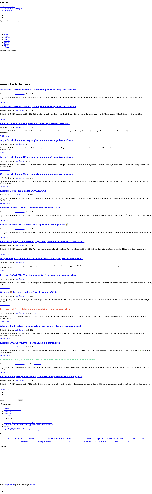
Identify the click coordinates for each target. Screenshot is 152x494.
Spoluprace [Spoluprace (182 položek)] (60, 442)
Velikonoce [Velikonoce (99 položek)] (80, 442)
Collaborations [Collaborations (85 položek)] (39, 439)
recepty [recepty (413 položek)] (41, 441)
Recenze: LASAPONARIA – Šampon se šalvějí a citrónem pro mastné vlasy (38, 275)
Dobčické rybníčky (6, 10)
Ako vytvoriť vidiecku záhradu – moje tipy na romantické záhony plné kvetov (28, 424)
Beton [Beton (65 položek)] (6, 439)
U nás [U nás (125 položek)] (67, 442)
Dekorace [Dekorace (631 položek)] (52, 438)
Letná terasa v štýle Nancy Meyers (15, 428)
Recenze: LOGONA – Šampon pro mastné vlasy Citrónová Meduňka (35, 123)
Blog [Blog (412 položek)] (17, 438)
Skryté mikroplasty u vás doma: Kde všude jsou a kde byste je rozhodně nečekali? (41, 258)
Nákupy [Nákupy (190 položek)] (145, 439)
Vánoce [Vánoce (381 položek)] (87, 441)
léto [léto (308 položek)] (135, 438)
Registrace (7, 415)
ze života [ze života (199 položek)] (109, 442)
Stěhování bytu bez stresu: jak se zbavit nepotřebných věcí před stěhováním (28, 423)
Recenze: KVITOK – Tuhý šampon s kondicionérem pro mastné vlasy (35, 309)
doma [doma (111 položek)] (64, 439)
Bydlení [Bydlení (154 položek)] (23, 439)
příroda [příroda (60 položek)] (29, 442)
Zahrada (6, 44)
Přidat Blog (7, 411)
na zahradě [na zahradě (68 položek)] (139, 439)
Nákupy (6, 47)
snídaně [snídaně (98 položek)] (53, 442)
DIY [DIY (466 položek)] (60, 438)
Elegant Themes (10, 484)
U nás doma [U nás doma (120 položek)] (73, 442)
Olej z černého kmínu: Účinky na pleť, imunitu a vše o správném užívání (36, 140)
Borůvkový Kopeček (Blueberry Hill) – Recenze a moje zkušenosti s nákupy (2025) (41, 376)
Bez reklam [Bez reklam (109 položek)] (11, 439)
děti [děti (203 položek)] (68, 439)
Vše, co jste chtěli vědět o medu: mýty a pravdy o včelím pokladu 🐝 (34, 224)
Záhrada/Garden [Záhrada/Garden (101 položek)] (123, 442)
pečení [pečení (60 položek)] (19, 442)
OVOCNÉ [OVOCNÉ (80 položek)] (14, 442)
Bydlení (6, 34)
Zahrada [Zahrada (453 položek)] (101, 441)
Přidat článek (8, 413)
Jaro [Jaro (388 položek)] (121, 438)
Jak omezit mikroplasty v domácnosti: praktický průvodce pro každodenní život (40, 326)
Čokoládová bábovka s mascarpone (11, 8)
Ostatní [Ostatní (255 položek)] (8, 442)
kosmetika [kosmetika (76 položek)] (125, 439)
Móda (6, 45)
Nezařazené (37, 364)
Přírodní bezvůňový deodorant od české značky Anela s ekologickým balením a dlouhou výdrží (47, 359)
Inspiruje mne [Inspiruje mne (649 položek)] (103, 438)
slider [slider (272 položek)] (48, 442)
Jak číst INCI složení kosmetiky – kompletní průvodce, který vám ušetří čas (38, 89)
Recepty (6, 42)
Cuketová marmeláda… (7, 7)
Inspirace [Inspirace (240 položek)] (90, 439)
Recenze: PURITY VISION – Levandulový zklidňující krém (30, 342)
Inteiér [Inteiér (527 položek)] (114, 438)
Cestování (7, 37)
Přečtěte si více (5, 102)
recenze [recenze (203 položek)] (35, 442)
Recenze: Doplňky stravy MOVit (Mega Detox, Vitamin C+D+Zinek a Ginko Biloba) (42, 241)
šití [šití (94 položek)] (132, 442)
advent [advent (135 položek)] (2, 439)
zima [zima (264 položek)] (116, 442)
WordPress (32, 484)
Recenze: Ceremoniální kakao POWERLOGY (23, 190)
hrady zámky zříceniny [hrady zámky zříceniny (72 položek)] (80, 439)
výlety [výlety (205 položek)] (94, 442)
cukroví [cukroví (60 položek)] (44, 439)
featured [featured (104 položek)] (72, 439)
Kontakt (6, 408)
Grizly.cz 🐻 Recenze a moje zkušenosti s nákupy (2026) (28, 292)
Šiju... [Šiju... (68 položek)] (129, 442)
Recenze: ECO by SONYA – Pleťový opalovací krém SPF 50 (30, 207)
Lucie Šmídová (19, 94)
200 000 (6, 426)
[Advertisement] (76, 67)
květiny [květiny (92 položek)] (131, 439)
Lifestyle (7, 41)
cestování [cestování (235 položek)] (30, 439)
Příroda (6, 39)
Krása (6, 36)
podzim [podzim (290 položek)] (24, 442)
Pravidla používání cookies (12, 410)
